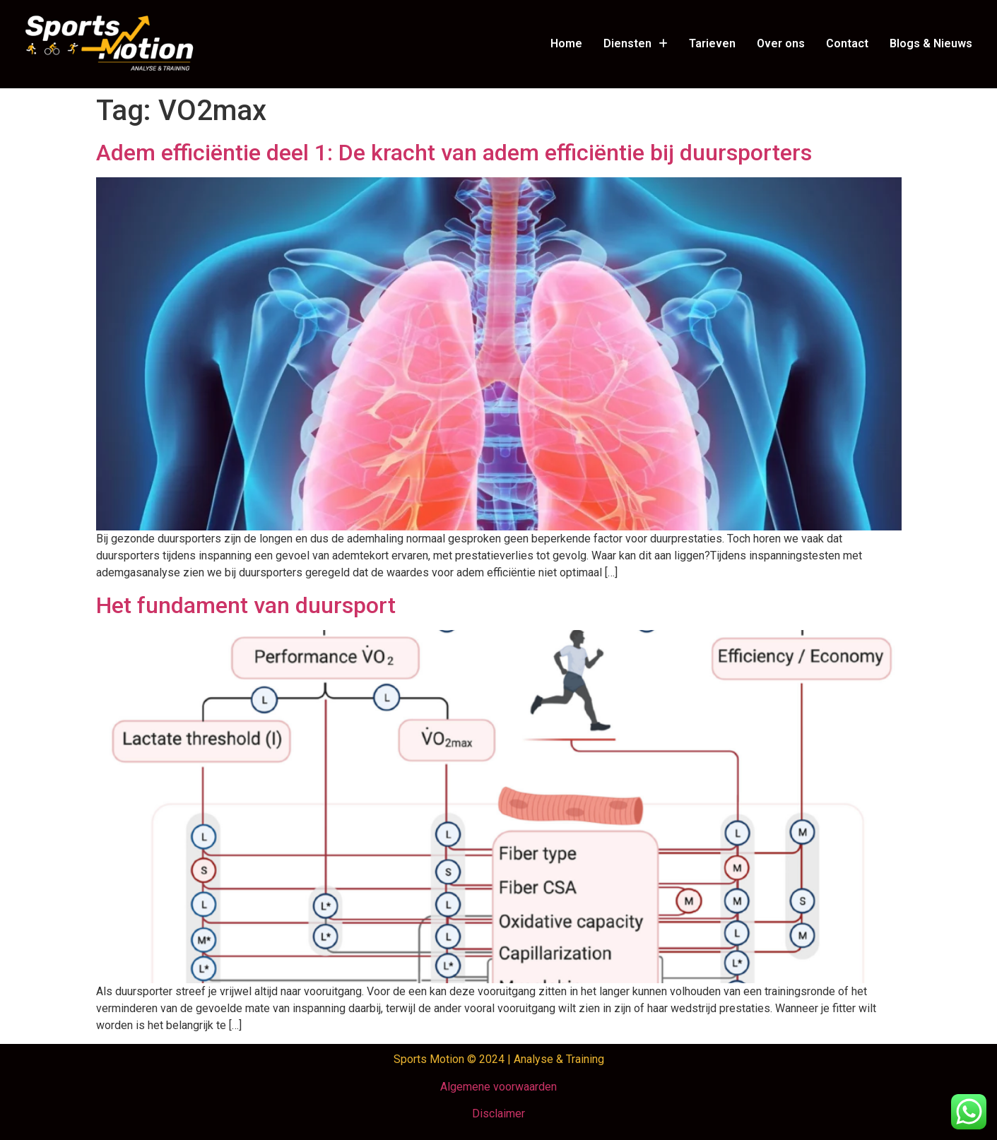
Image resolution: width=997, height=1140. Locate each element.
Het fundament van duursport (246, 605)
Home (566, 43)
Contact (847, 43)
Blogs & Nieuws (931, 43)
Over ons (781, 43)
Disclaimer (498, 1113)
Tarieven (712, 43)
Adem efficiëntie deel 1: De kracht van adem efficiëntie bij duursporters (454, 152)
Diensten (635, 43)
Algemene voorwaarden (498, 1086)
